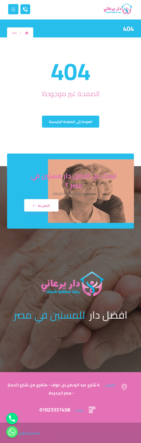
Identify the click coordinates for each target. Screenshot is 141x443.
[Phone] (12, 418)
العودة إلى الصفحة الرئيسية (70, 121)
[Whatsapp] (12, 432)
